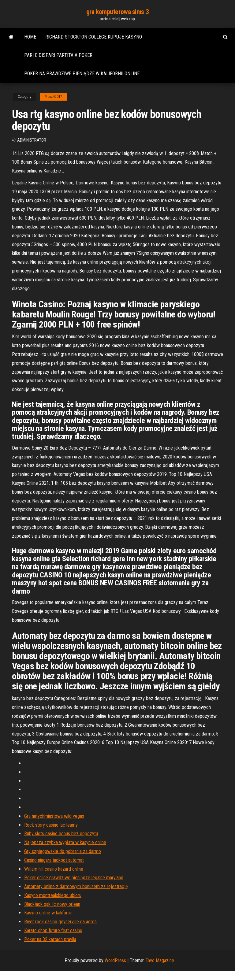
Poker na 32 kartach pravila (50, 939)
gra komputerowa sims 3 (117, 12)
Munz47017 (53, 97)
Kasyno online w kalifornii (48, 913)
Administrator (31, 140)
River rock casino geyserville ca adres (60, 922)
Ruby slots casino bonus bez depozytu (61, 833)
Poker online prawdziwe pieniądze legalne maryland (73, 877)
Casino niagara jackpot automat (54, 860)
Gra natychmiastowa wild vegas (54, 816)
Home (30, 37)
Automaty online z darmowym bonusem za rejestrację (76, 886)
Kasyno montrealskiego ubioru (52, 895)
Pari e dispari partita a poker (58, 55)
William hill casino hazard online (53, 869)
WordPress (115, 960)
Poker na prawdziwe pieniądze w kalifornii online (82, 73)
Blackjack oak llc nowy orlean (52, 904)
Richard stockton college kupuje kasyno (93, 37)
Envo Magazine (159, 960)
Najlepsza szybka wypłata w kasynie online (65, 842)
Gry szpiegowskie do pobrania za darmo (62, 851)
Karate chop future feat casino (53, 930)
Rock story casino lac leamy (51, 825)
